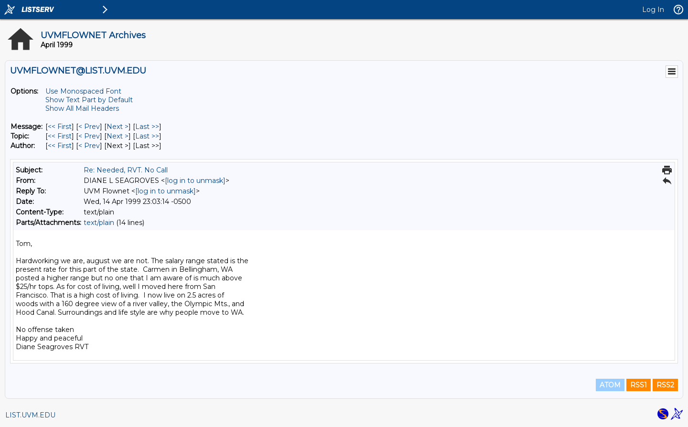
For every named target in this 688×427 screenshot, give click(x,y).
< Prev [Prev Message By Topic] (89, 136)
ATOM (610, 385)
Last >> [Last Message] (147, 126)
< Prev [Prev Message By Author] (89, 145)
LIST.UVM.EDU (30, 415)
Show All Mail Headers (82, 108)
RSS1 (638, 385)
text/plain (99, 222)
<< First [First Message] (60, 126)
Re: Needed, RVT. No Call (126, 170)
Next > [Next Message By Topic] (118, 136)
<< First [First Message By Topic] (60, 136)
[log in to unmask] (195, 180)
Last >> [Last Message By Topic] (147, 136)
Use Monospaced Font (83, 91)
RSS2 (665, 385)
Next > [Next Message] (118, 126)
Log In (653, 9)
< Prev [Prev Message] (89, 126)
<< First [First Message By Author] (60, 145)
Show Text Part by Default (89, 100)
